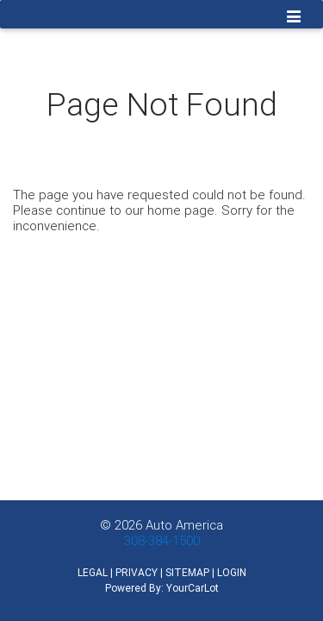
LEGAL (93, 572)
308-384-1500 (162, 540)
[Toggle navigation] (294, 18)
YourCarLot (192, 587)
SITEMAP (187, 572)
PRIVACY (136, 572)
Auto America (184, 525)
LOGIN (231, 572)
